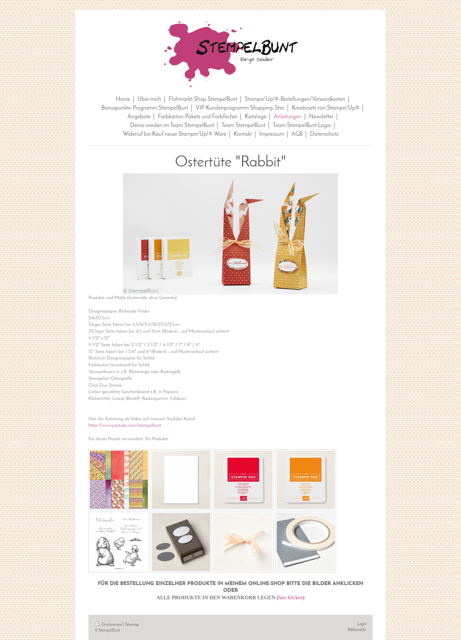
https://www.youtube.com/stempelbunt (124, 425)
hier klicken (290, 597)
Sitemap (132, 625)
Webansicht (356, 630)
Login (361, 624)
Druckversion (109, 625)
